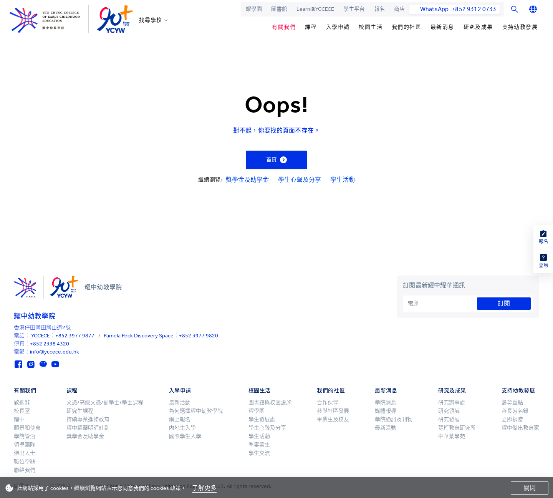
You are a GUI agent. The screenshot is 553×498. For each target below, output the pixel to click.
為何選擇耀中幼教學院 (196, 411)
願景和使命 (27, 428)
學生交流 (259, 453)
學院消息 (385, 402)
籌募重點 (512, 402)
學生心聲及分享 (299, 179)
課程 (311, 27)
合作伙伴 (327, 402)
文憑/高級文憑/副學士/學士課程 (104, 402)
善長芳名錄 (515, 411)
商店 (399, 9)
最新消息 (442, 27)
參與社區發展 (333, 411)
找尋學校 (150, 20)
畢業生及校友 (333, 419)
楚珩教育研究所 (457, 428)
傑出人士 (24, 453)
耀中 (19, 419)
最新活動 (179, 402)
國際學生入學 (185, 436)
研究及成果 (478, 27)
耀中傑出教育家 (520, 428)
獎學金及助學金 (247, 179)
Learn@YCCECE (315, 9)
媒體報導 (385, 411)
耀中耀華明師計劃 (87, 428)
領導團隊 (24, 445)
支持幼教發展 (520, 27)
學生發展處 (261, 419)
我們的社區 (406, 27)
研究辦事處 (451, 402)
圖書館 (279, 9)
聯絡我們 (24, 470)
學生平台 (354, 9)
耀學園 (254, 9)
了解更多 (204, 487)
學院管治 (24, 436)
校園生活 (370, 27)
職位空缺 (24, 461)
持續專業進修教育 (87, 419)
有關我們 (284, 27)
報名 (379, 9)
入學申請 (338, 27)
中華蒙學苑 (451, 436)
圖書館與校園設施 (269, 402)
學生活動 (342, 179)
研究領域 (449, 411)
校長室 (22, 411)
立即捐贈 (512, 419)
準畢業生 (259, 445)
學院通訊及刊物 (393, 419)
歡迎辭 (22, 402)
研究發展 (449, 419)
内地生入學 (182, 428)
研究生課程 (79, 411)
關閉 (529, 487)
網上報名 (179, 419)
